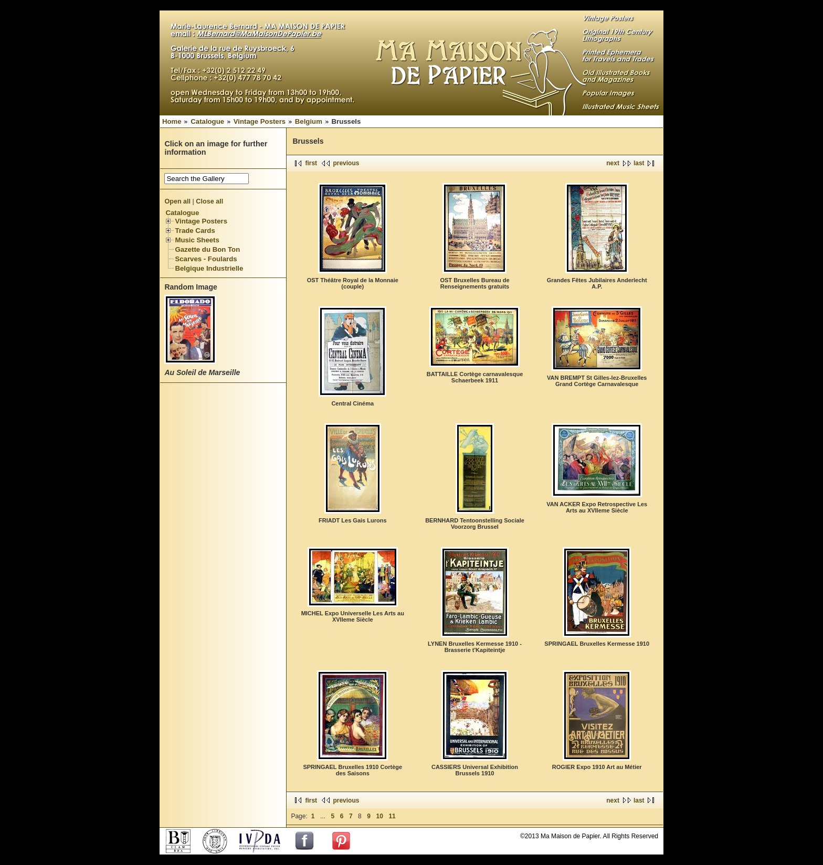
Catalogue (207, 121)
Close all (209, 201)
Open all (177, 201)
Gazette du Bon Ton (207, 249)
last (639, 163)
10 (379, 816)
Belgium (308, 121)
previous (346, 163)
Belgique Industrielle (209, 268)
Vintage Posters (260, 121)
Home (172, 121)
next (612, 163)
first (311, 163)
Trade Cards (195, 230)
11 (391, 816)
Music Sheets (197, 240)
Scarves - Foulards (206, 259)
